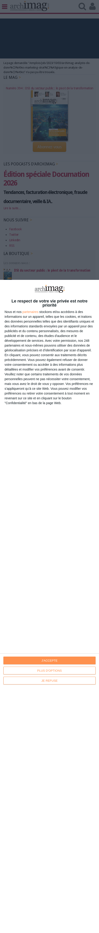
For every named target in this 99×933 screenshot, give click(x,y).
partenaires (30, 311)
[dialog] (49, 606)
